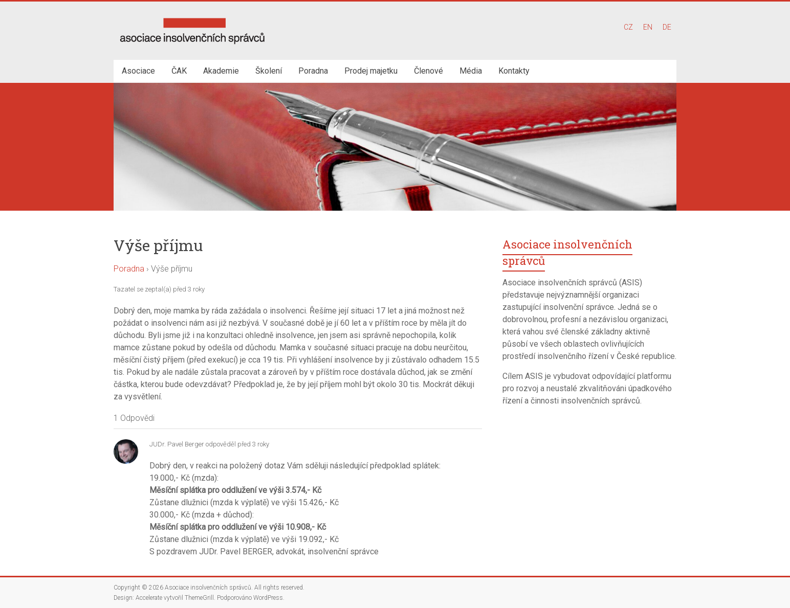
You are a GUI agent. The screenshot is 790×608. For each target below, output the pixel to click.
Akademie (221, 71)
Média (470, 71)
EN (647, 27)
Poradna (313, 71)
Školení (268, 71)
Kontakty (514, 71)
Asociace (138, 71)
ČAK (179, 71)
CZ (628, 27)
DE (667, 27)
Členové (428, 71)
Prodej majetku (371, 71)
